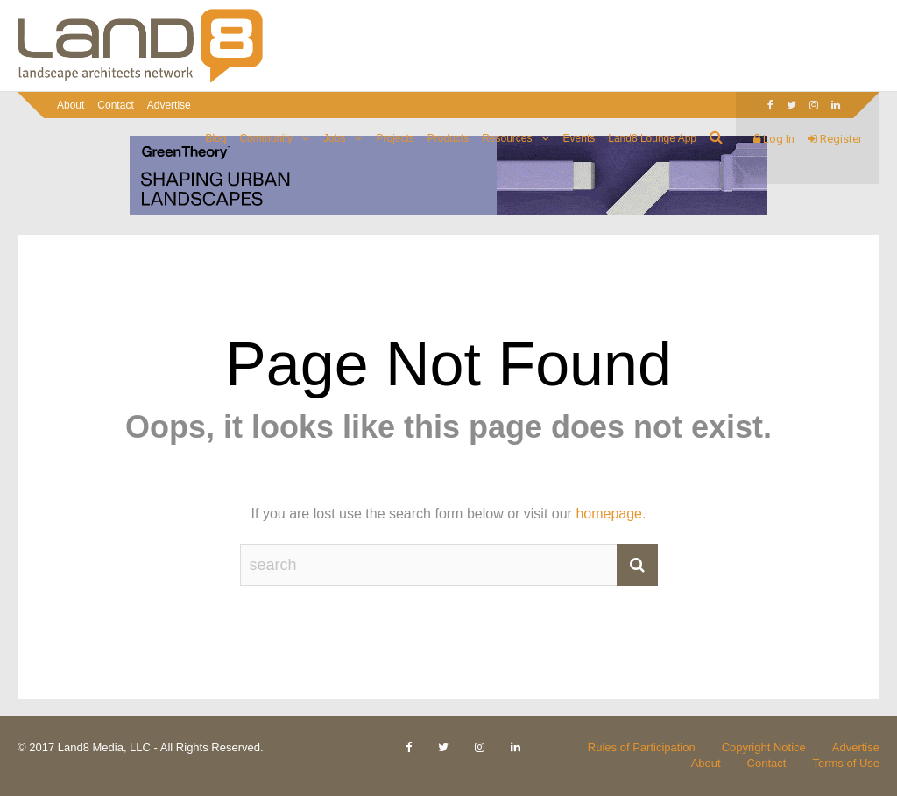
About (70, 105)
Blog (215, 138)
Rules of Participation (642, 747)
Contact (115, 105)
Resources (507, 138)
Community (266, 138)
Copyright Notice (764, 747)
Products (448, 138)
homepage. (611, 513)
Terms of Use (845, 763)
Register (835, 138)
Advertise (169, 105)
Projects (394, 138)
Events (579, 138)
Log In (774, 138)
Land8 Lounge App (652, 138)
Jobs (334, 138)
